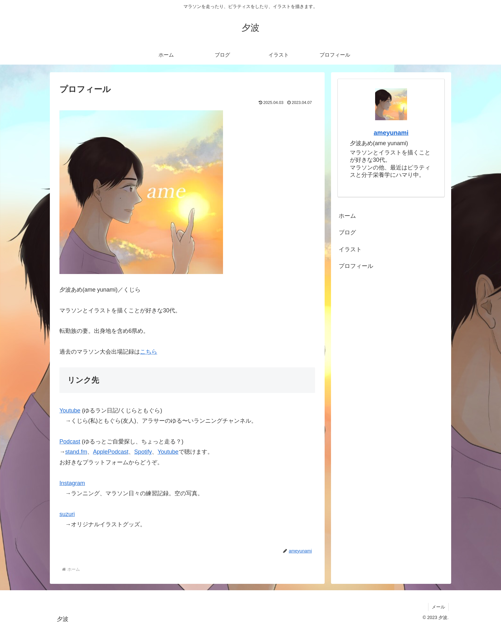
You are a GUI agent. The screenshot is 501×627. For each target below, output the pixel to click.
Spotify (143, 452)
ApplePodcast (110, 452)
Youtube (69, 410)
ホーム (347, 216)
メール (438, 606)
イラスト (350, 249)
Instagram (72, 483)
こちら (148, 352)
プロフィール (356, 266)
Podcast (69, 441)
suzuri (67, 514)
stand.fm (76, 452)
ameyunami (391, 132)
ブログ (347, 232)
